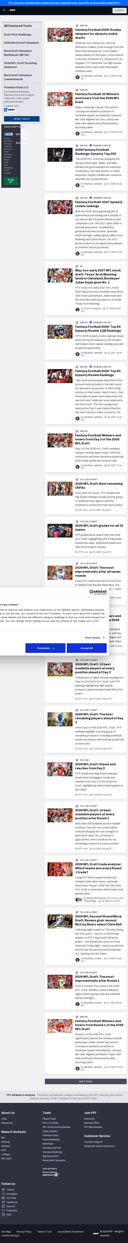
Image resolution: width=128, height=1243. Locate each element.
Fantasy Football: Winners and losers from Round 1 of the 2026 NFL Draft (99, 1025)
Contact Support (93, 1142)
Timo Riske (90, 901)
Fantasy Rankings (52, 1152)
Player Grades (50, 1131)
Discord (10, 1206)
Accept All (104, 648)
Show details (110, 637)
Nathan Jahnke (93, 76)
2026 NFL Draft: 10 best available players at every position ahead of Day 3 (94, 668)
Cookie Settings (10, 1235)
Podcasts (11, 1210)
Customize (63, 648)
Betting (5, 1142)
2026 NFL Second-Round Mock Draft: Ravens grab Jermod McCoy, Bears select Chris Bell (98, 920)
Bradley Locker (93, 958)
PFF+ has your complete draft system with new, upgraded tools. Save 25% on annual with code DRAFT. (64, 3)
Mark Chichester (96, 898)
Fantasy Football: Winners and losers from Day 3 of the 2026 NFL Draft (98, 439)
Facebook (11, 1202)
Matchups (48, 1144)
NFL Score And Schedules (57, 1127)
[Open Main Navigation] (4, 10)
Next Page (85, 1081)
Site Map (6, 1232)
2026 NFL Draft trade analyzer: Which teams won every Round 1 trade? (98, 868)
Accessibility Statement (71, 1232)
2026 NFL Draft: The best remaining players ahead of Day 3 (99, 718)
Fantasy (84, 25)
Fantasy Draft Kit (52, 1148)
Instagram (11, 1194)
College (84, 760)
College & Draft (89, 479)
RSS (9, 1215)
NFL (81, 266)
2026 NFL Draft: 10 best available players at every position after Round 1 (94, 814)
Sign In (119, 10)
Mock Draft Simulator (54, 1160)
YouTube (11, 1198)
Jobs (4, 1119)
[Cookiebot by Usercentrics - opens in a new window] (109, 592)
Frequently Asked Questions (99, 1146)
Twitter (10, 1190)
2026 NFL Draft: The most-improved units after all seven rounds (97, 571)
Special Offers (91, 1123)
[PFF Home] (13, 10)
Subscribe (89, 1119)
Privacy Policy (24, 1232)
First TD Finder (50, 1123)
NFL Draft (6, 1158)
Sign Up (11, 181)
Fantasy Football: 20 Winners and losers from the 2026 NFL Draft (97, 98)
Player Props (49, 1119)
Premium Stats (50, 1135)
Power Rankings (51, 1139)
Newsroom (7, 1123)
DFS (3, 1150)
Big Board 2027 (51, 1156)
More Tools (22, 119)
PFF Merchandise (93, 1127)
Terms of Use (44, 1232)
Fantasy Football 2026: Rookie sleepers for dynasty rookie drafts (98, 33)
